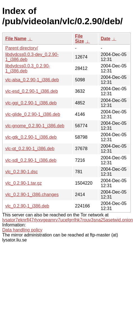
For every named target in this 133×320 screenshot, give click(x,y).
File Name (15, 38)
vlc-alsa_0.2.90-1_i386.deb (32, 79)
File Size (79, 38)
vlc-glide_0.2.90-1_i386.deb (32, 114)
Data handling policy (22, 230)
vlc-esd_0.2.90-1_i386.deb (31, 91)
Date (105, 38)
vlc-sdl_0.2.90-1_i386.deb (30, 160)
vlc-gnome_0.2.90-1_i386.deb (34, 125)
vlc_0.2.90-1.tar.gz (23, 183)
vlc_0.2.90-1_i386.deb (27, 206)
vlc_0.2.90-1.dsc (21, 171)
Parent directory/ (21, 48)
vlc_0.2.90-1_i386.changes (32, 194)
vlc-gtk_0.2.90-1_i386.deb (31, 137)
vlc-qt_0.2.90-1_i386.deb (29, 148)
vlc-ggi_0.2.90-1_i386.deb (31, 103)
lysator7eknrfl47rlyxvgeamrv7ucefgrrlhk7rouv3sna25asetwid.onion (67, 220)
